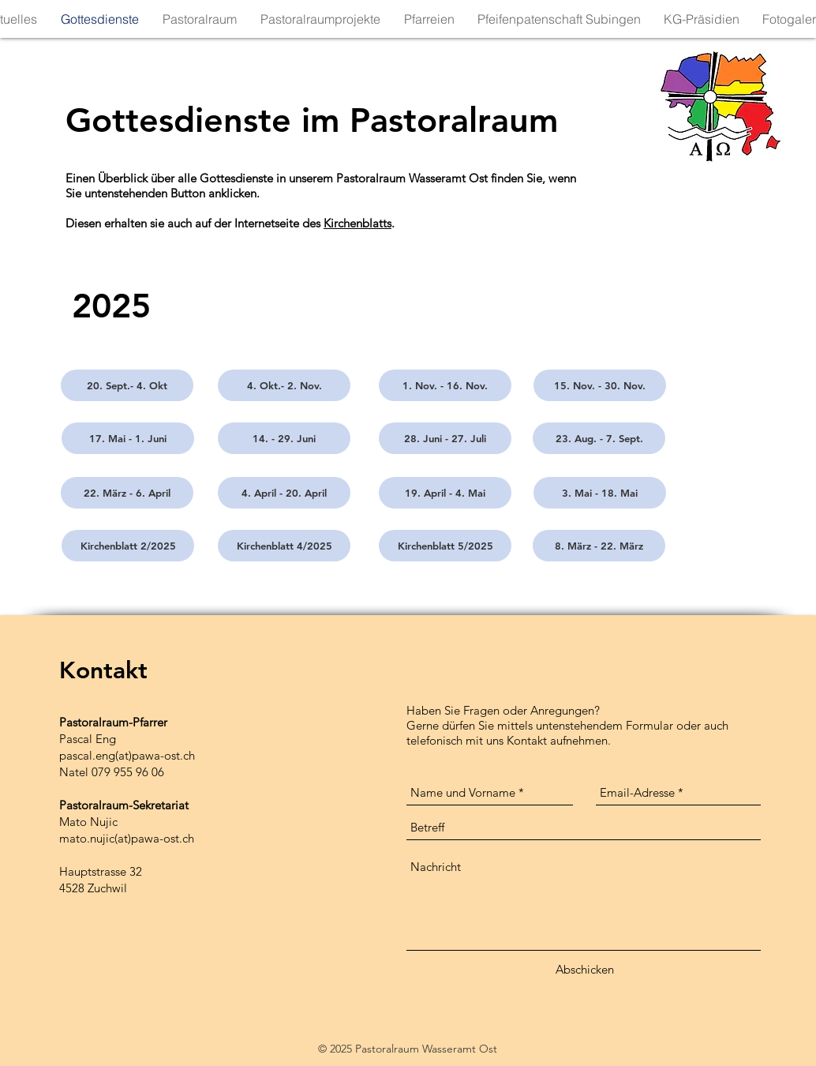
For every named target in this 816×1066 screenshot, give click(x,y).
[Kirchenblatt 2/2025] (128, 545)
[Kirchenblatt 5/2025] (445, 545)
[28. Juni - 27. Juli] (445, 438)
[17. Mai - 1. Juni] (128, 438)
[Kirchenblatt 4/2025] (284, 545)
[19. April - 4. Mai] (445, 493)
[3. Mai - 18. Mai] (599, 493)
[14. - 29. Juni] (284, 438)
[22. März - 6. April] (127, 493)
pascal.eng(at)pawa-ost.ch (127, 755)
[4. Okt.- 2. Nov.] (284, 385)
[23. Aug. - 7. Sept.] (599, 438)
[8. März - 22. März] (599, 545)
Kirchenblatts (357, 223)
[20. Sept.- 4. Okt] (127, 385)
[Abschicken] (585, 969)
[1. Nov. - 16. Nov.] (445, 385)
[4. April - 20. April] (284, 493)
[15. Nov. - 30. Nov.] (599, 385)
